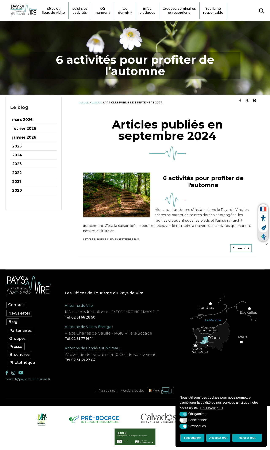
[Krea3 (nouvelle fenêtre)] (165, 392)
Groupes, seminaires (198, 10)
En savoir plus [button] (211, 409)
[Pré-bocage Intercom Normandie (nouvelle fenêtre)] (93, 420)
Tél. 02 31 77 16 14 (85, 339)
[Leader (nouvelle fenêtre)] (135, 438)
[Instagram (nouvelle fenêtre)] (14, 374)
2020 (17, 190)
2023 (17, 164)
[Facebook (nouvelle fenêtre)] (7, 374)
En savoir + (240, 247)
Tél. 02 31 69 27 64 (86, 361)
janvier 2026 (24, 137)
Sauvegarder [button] (192, 438)
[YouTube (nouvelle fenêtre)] (22, 374)
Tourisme (235, 10)
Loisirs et (89, 10)
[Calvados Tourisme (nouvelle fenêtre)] (159, 419)
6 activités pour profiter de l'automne (203, 180)
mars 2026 (22, 119)
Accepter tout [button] (219, 438)
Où (114, 10)
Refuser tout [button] (248, 438)
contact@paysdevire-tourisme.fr (30, 381)
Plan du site (102, 392)
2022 (17, 172)
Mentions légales (133, 392)
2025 (17, 146)
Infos (162, 10)
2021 (16, 181)
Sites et (61, 10)
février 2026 (24, 128)
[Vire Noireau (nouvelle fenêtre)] (41, 420)
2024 (17, 155)
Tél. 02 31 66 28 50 (85, 317)
